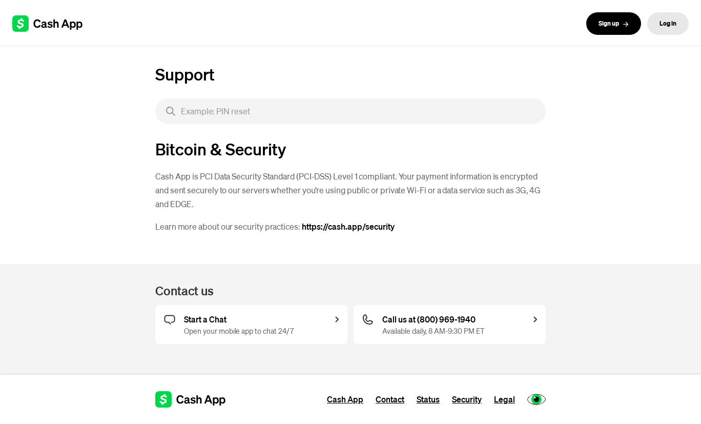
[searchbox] (350, 111)
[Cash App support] (53, 23)
